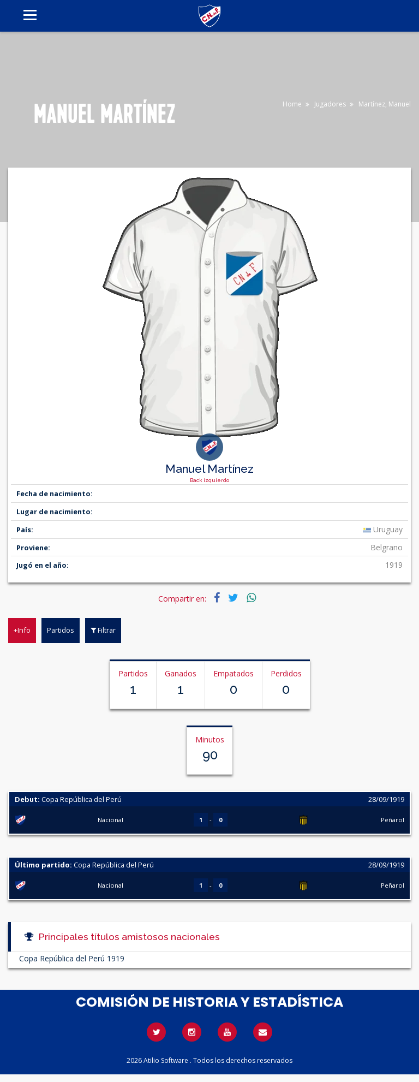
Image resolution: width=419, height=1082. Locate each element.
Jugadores (330, 104)
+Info (22, 630)
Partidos (60, 630)
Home (292, 104)
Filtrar (103, 630)
